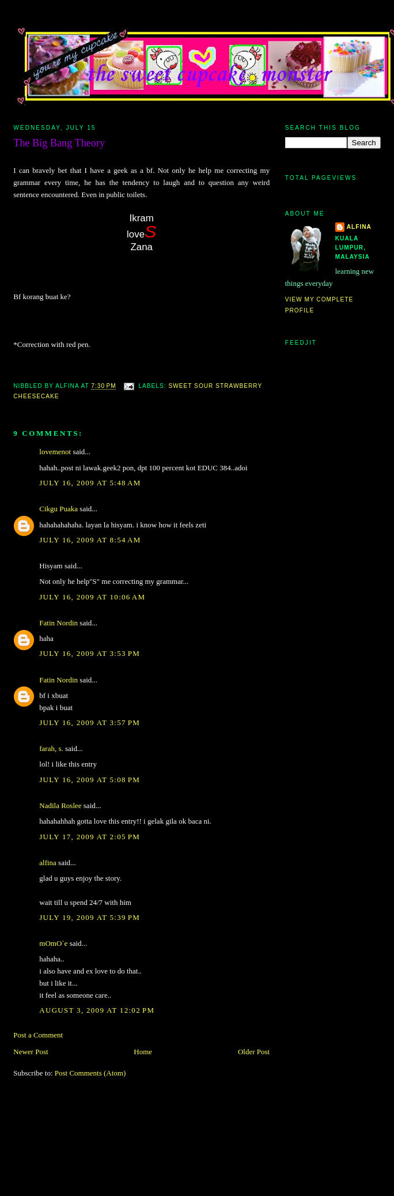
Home (143, 1051)
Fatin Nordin (58, 622)
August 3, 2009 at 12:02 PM (96, 1010)
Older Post (254, 1051)
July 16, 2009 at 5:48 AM (90, 482)
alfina (47, 862)
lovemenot (55, 451)
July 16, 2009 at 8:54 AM (90, 539)
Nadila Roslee (60, 805)
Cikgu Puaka (58, 508)
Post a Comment (38, 1035)
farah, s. (51, 748)
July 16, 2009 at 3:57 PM (89, 722)
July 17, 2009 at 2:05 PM (89, 836)
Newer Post (30, 1051)
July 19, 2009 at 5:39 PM (89, 917)
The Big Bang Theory (59, 143)
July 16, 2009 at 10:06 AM (92, 597)
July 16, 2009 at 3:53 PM (89, 653)
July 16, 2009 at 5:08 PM (89, 779)
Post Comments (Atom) (90, 1073)
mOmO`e (53, 943)
